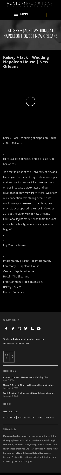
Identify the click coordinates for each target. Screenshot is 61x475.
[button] (21, 14)
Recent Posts (9, 370)
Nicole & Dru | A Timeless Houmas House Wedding (28, 385)
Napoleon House (29, 266)
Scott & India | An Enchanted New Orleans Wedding (29, 392)
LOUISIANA (8, 343)
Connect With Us (11, 320)
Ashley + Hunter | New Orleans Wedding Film (25, 377)
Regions (7, 404)
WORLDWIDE (22, 343)
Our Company (9, 429)
